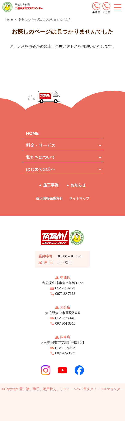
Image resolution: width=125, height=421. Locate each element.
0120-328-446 (65, 318)
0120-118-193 (65, 288)
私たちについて (40, 157)
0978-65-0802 (65, 353)
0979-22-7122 (65, 294)
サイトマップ (79, 198)
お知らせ (78, 185)
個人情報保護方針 (49, 198)
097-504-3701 (65, 323)
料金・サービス (40, 145)
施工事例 (50, 185)
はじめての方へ (40, 169)
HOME (32, 133)
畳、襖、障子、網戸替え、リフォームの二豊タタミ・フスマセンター (71, 389)
